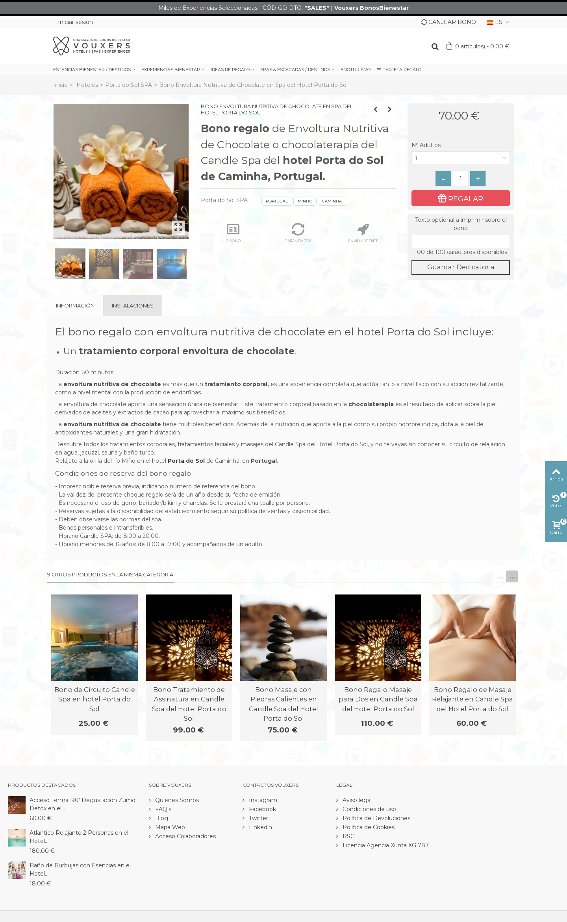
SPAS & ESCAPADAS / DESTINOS (295, 69)
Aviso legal (356, 800)
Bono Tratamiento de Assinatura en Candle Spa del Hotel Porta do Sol (189, 704)
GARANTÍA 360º (298, 233)
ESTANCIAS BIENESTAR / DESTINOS (92, 69)
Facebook (261, 809)
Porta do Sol (186, 460)
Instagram (262, 800)
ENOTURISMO (356, 69)
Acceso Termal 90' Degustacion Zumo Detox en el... (82, 804)
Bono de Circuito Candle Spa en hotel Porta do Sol (94, 699)
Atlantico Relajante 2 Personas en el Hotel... (79, 837)
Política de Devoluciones (375, 818)
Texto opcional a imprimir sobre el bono (461, 224)
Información (75, 305)
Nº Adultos (426, 145)
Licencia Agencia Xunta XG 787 (385, 845)
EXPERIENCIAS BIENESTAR (170, 69)
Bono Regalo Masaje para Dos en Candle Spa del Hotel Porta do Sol (378, 699)
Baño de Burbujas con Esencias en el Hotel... (80, 869)
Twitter (257, 818)
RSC (347, 836)
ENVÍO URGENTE (363, 233)
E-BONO (233, 233)
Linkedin (259, 827)
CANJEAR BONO (448, 22)
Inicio (60, 84)
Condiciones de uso (368, 809)
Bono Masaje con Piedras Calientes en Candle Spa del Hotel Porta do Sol (283, 704)
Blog (161, 818)
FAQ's (162, 809)
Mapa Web (169, 827)
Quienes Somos (176, 800)
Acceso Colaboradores (185, 836)
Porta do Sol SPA (128, 84)
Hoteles (87, 84)
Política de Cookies (368, 827)
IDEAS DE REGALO (230, 69)
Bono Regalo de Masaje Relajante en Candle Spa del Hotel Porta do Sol (472, 699)
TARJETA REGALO (399, 69)
